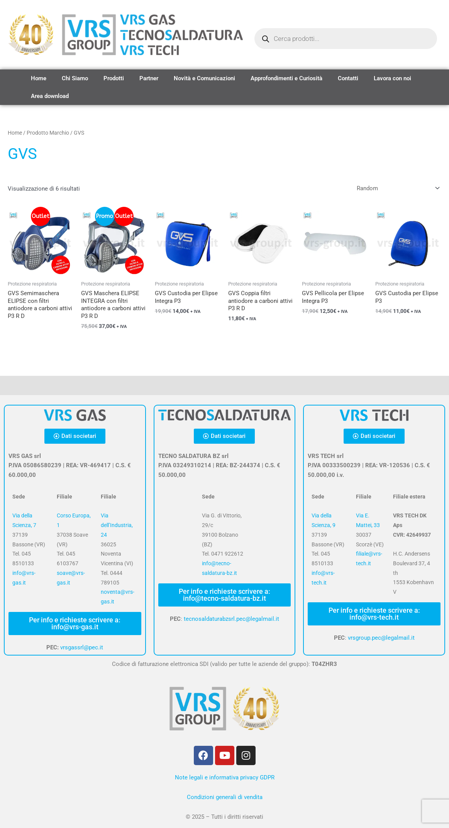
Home (38, 78)
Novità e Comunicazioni (204, 78)
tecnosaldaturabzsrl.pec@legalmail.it (231, 618)
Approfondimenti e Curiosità (286, 78)
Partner (148, 78)
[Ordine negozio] (396, 188)
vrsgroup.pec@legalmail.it (381, 637)
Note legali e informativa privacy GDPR (224, 777)
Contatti (348, 78)
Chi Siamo (75, 78)
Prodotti (113, 78)
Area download (50, 96)
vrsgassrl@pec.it (81, 647)
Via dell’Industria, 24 (117, 525)
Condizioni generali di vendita (225, 797)
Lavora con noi (392, 78)
